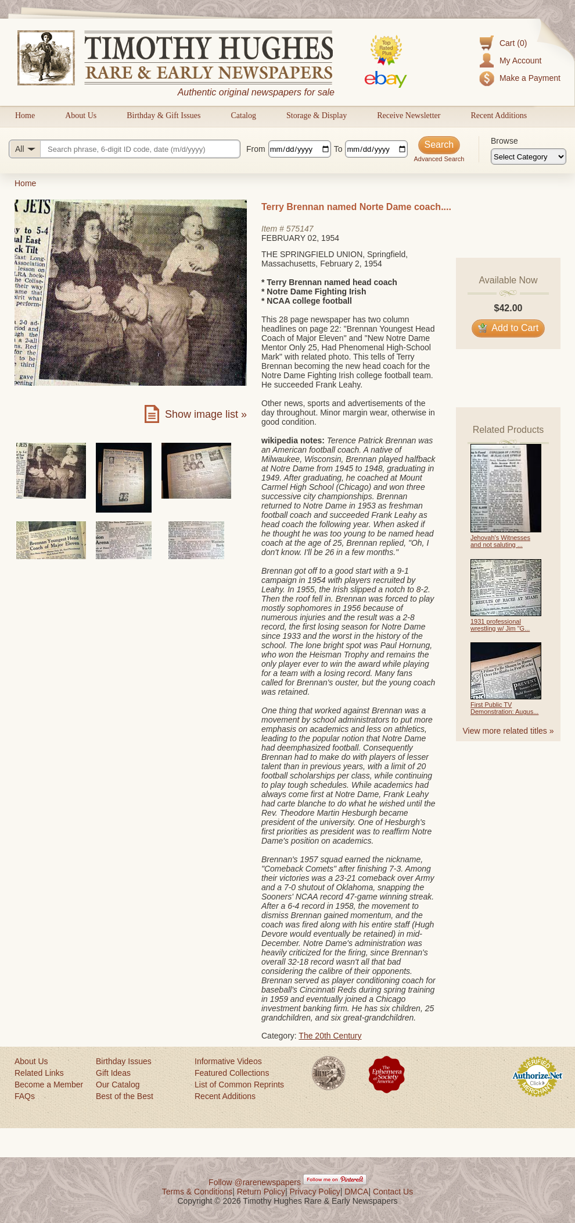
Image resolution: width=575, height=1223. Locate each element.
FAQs (25, 1096)
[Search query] (124, 149)
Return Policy (261, 1191)
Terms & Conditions (197, 1191)
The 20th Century (330, 1035)
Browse (504, 140)
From (255, 149)
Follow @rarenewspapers (255, 1182)
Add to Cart (508, 328)
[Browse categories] (528, 156)
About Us (80, 115)
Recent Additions (498, 115)
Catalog (243, 115)
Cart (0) (513, 43)
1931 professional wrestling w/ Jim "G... (500, 625)
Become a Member (49, 1084)
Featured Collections (232, 1073)
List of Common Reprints (239, 1084)
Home (25, 115)
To (338, 149)
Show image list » (206, 414)
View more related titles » (508, 730)
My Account (520, 60)
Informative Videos (228, 1061)
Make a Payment (529, 78)
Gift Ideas (113, 1073)
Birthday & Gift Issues (163, 115)
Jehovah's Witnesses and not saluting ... (500, 541)
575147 (300, 228)
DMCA (356, 1191)
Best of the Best (124, 1096)
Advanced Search (439, 158)
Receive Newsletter (408, 115)
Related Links (39, 1073)
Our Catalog (117, 1084)
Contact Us (393, 1191)
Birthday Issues (124, 1061)
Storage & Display (316, 115)
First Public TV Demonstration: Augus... (504, 708)
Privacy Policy (315, 1191)
